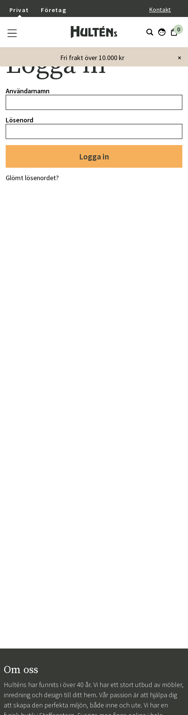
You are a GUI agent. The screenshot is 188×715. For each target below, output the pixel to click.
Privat (19, 10)
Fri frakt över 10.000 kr (92, 57)
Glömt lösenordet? (32, 177)
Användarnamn (28, 91)
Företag (53, 10)
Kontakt (160, 9)
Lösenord (19, 120)
